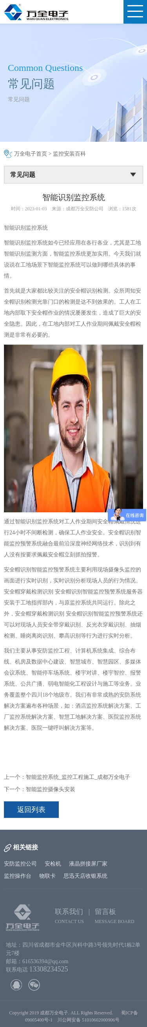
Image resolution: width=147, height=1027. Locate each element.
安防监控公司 (20, 864)
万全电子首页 (30, 154)
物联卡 (47, 876)
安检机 (53, 864)
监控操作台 (17, 876)
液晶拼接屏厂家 (88, 864)
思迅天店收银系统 (85, 876)
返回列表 (31, 810)
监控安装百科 (69, 154)
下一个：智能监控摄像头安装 (39, 789)
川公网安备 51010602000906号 (89, 1024)
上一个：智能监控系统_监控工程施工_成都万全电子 (67, 777)
